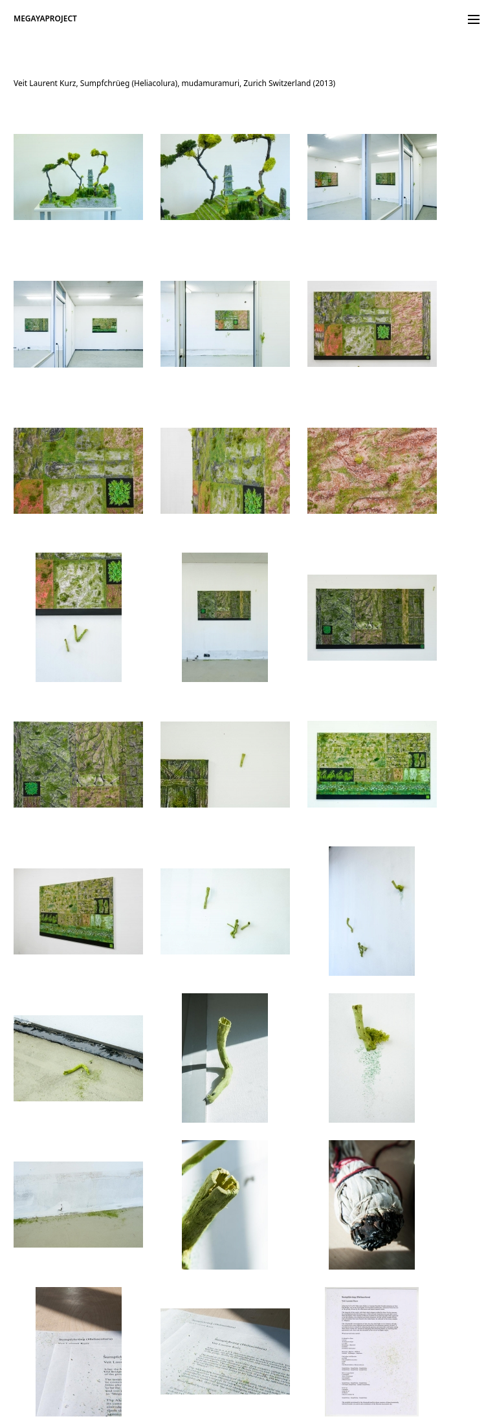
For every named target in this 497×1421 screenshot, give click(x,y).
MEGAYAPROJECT (45, 18)
